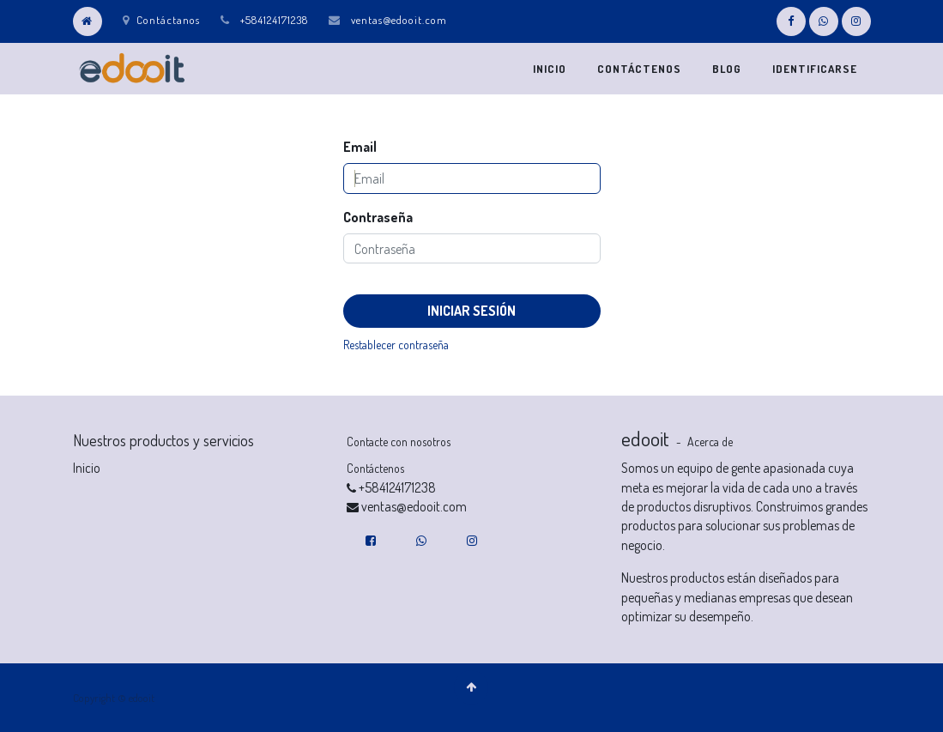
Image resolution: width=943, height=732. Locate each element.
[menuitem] (549, 69)
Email (360, 146)
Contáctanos (161, 20)
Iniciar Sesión (471, 310)
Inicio (86, 467)
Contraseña (378, 217)
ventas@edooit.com (399, 20)
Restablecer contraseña (396, 344)
